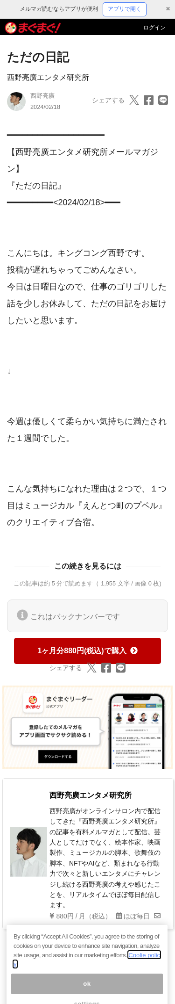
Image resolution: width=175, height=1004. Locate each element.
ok (87, 988)
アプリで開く (124, 9)
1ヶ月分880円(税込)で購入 (87, 651)
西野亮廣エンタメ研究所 (48, 77)
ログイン (154, 27)
